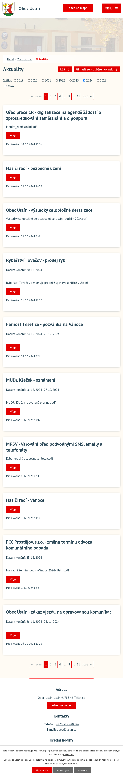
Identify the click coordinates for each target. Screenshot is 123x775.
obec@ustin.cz (66, 729)
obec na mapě (78, 8)
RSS (65, 69)
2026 (10, 86)
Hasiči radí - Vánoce (25, 500)
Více (13, 136)
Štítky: (7, 80)
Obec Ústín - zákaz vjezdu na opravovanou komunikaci (59, 612)
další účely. (68, 754)
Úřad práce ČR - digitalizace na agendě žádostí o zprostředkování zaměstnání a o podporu (53, 115)
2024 (89, 80)
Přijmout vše (42, 770)
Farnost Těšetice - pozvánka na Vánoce (44, 324)
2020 (34, 80)
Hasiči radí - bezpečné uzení (33, 168)
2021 (48, 80)
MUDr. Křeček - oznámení (30, 380)
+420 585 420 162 (67, 724)
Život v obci (24, 59)
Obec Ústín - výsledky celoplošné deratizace (49, 210)
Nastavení (82, 770)
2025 (103, 80)
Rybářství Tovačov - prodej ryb (35, 260)
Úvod (10, 59)
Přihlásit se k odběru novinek (96, 69)
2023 (75, 80)
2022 (61, 80)
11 (78, 96)
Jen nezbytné (63, 770)
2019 (20, 80)
